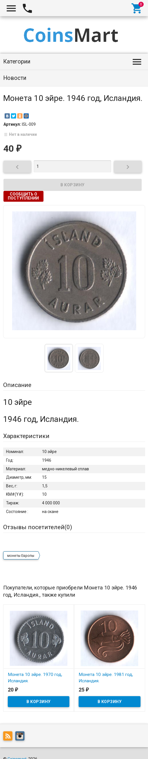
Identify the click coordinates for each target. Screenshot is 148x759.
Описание (17, 385)
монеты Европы (20, 556)
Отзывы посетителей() (37, 527)
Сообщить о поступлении (23, 196)
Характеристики (26, 436)
